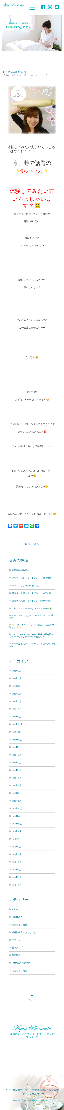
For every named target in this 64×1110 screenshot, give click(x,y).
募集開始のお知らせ (22, 570)
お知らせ (16, 909)
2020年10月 (17, 740)
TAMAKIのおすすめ (21, 963)
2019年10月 (17, 824)
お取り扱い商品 (19, 925)
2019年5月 (16, 862)
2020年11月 (17, 732)
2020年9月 (16, 747)
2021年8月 (16, 694)
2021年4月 (16, 701)
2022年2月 (16, 678)
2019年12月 (17, 808)
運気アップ (17, 947)
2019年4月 (16, 869)
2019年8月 (16, 839)
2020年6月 (16, 770)
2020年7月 (16, 762)
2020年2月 (16, 793)
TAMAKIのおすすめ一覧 (17, 72)
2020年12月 (17, 724)
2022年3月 (16, 671)
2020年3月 (16, 785)
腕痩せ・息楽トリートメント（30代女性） (33, 578)
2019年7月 (16, 847)
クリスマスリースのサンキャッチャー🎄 (32, 608)
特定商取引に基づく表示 (45, 1089)
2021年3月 (16, 709)
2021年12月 (17, 686)
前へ (27, 543)
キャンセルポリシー (16, 1089)
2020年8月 (16, 755)
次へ (36, 543)
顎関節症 (16, 955)
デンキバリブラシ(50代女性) (26, 585)
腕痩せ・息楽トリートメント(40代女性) (31, 601)
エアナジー (17, 940)
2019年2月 (16, 885)
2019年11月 (17, 816)
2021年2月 (16, 717)
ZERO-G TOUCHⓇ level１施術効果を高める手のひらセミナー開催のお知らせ (31, 635)
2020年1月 (16, 801)
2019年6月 (16, 854)
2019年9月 (16, 831)
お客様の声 (17, 917)
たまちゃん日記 (19, 971)
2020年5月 (16, 778)
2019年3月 (16, 877)
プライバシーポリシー (32, 1093)
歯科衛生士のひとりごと (24, 932)
